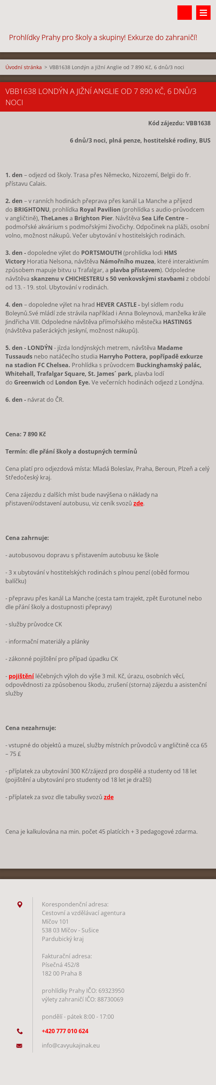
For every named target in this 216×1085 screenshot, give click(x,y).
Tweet (69, 847)
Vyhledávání (184, 12)
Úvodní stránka (23, 67)
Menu (203, 12)
